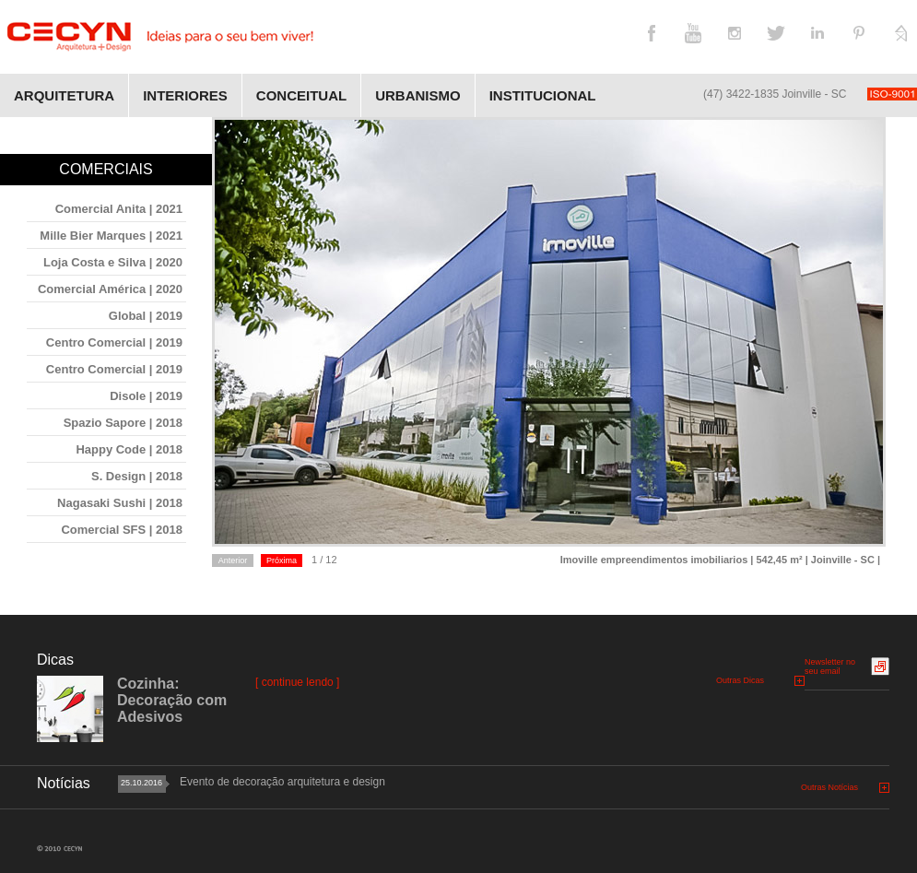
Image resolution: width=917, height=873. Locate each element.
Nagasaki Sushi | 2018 (119, 503)
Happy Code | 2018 (129, 449)
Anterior (233, 560)
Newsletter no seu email (830, 666)
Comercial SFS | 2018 (121, 530)
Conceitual (301, 95)
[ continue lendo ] (297, 682)
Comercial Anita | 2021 (118, 209)
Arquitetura (64, 95)
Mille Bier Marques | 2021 (111, 235)
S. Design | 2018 (136, 476)
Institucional (542, 95)
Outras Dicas (740, 680)
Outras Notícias (829, 787)
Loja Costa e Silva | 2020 (112, 262)
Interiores (185, 95)
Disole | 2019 (146, 396)
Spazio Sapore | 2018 (123, 423)
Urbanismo (418, 95)
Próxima (281, 560)
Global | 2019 (145, 316)
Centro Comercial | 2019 (114, 342)
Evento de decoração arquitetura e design (282, 781)
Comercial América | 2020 (110, 289)
